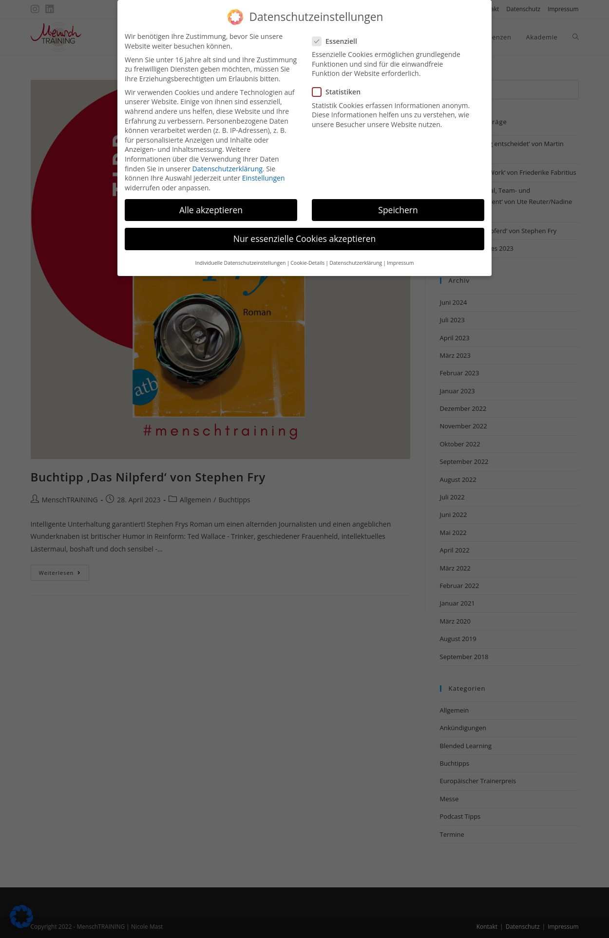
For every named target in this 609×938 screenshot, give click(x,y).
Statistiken (340, 84)
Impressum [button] (400, 255)
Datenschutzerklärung (227, 160)
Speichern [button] (398, 201)
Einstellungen (263, 170)
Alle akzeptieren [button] (211, 201)
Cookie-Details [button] (307, 255)
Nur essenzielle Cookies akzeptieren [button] (304, 230)
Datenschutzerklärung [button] (355, 255)
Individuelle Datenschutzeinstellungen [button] (240, 255)
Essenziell (339, 32)
